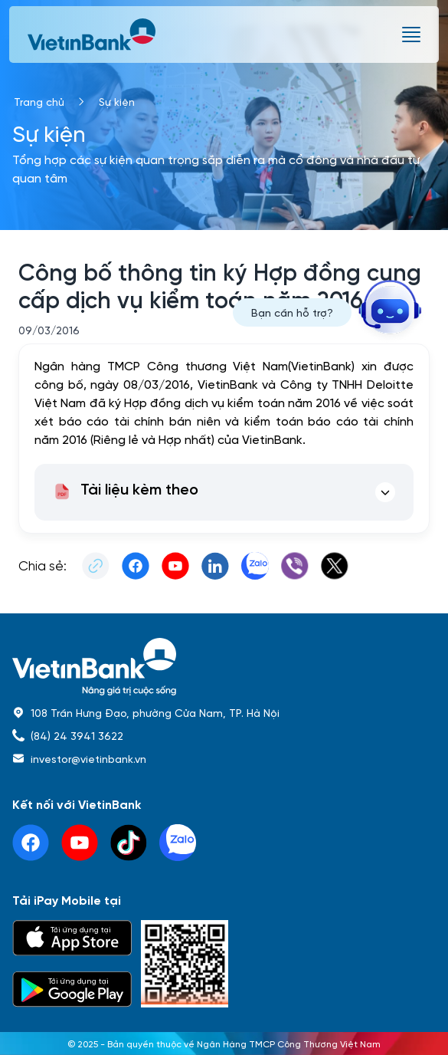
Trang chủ (39, 101)
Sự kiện (117, 101)
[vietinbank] (93, 34)
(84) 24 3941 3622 (77, 735)
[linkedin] (177, 842)
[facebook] (30, 842)
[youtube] (79, 842)
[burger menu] (411, 34)
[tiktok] (128, 842)
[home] (224, 666)
